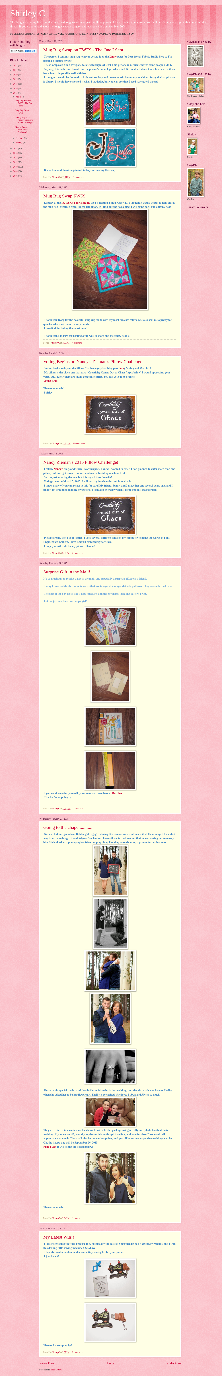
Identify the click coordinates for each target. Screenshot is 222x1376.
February (20, 138)
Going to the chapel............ (68, 827)
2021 (15, 70)
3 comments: (78, 177)
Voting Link (50, 380)
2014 (15, 148)
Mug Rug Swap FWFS (64, 195)
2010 (15, 167)
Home (110, 1363)
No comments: (79, 443)
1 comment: (77, 1218)
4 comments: (78, 343)
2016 (15, 88)
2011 (15, 162)
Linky (113, 56)
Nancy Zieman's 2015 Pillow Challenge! (80, 462)
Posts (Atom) (56, 1370)
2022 (15, 65)
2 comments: (78, 553)
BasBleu (117, 793)
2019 (15, 79)
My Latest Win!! (58, 1236)
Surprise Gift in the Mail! (66, 571)
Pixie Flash (49, 1146)
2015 (15, 93)
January (19, 142)
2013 (15, 153)
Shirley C (27, 13)
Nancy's (58, 468)
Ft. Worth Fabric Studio (76, 202)
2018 (15, 84)
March (19, 97)
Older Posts (174, 1363)
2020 (15, 75)
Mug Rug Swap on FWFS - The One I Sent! (84, 49)
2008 (15, 176)
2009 (15, 171)
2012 (15, 157)
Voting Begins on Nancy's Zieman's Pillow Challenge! (93, 361)
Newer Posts (46, 1363)
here (121, 368)
